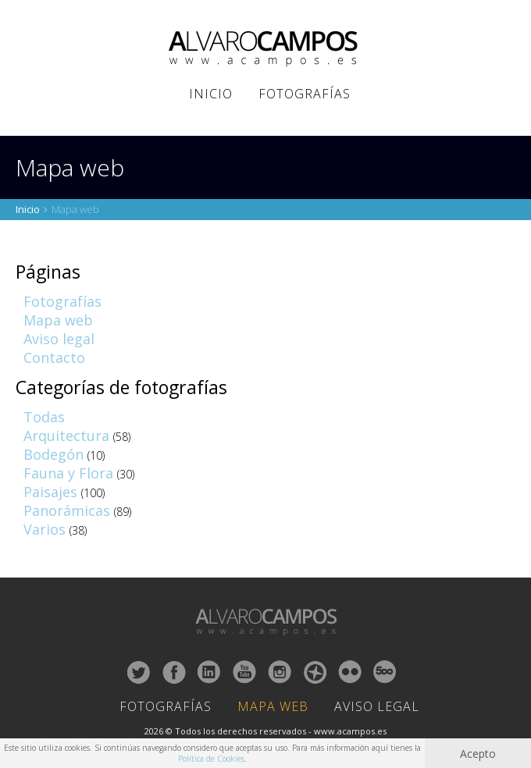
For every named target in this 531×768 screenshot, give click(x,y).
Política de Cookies (211, 758)
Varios (44, 529)
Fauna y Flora (68, 473)
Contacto (54, 357)
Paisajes (50, 491)
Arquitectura (66, 435)
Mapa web (58, 320)
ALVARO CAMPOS (266, 49)
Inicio (211, 93)
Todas (44, 416)
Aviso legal (58, 338)
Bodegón (53, 454)
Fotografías (304, 93)
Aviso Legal (376, 706)
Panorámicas (66, 510)
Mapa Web (272, 706)
